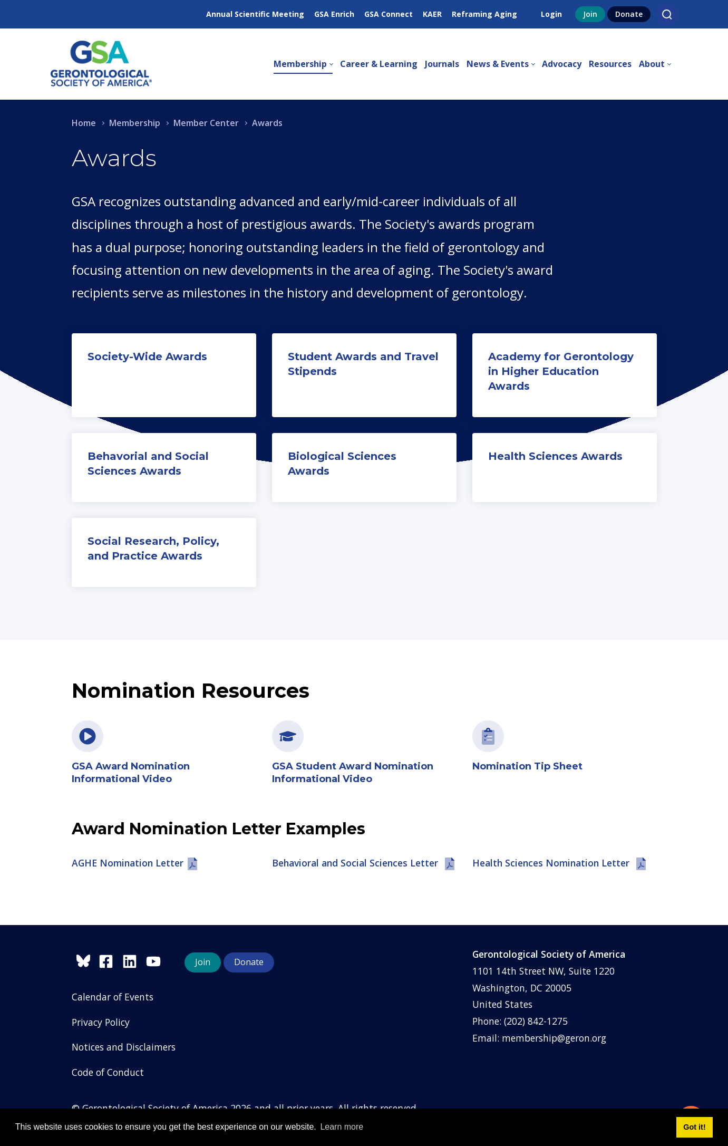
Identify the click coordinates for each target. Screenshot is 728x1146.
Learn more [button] (341, 1126)
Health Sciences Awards (555, 456)
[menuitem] (307, 64)
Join (590, 14)
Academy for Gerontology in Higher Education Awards (561, 371)
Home (84, 123)
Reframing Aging (484, 14)
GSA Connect (388, 14)
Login (551, 14)
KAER (432, 14)
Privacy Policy (101, 1022)
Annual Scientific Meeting (255, 14)
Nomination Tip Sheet (527, 766)
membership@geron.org (554, 1038)
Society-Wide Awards (147, 356)
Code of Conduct (108, 1072)
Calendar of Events (112, 996)
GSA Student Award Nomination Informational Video (352, 772)
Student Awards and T (350, 356)
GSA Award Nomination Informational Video (131, 772)
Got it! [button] (694, 1127)
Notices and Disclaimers (124, 1047)
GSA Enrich (334, 14)
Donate (629, 14)
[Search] (667, 14)
